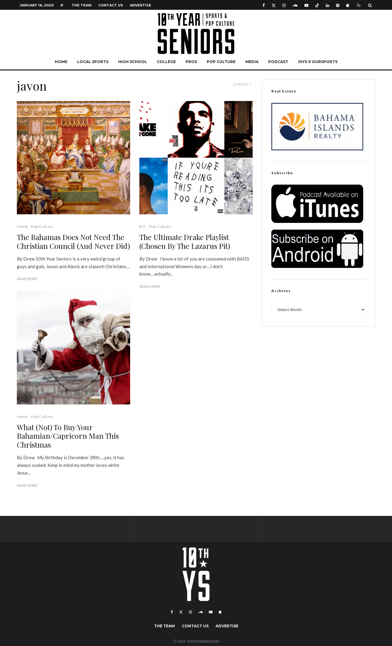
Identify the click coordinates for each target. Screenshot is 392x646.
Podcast (278, 61)
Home (61, 61)
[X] (273, 5)
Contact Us (110, 5)
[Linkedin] (327, 5)
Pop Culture (221, 61)
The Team (82, 5)
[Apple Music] (347, 5)
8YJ (142, 226)
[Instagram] (284, 5)
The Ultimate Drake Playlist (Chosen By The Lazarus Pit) (184, 241)
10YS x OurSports (317, 61)
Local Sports (92, 61)
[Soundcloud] (295, 5)
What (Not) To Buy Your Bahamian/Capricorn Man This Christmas (68, 436)
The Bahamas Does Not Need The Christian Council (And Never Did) (73, 241)
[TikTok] (317, 5)
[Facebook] (263, 5)
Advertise (140, 5)
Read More (27, 279)
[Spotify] (338, 5)
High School (132, 61)
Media (251, 61)
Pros (191, 61)
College (166, 61)
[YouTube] (306, 5)
